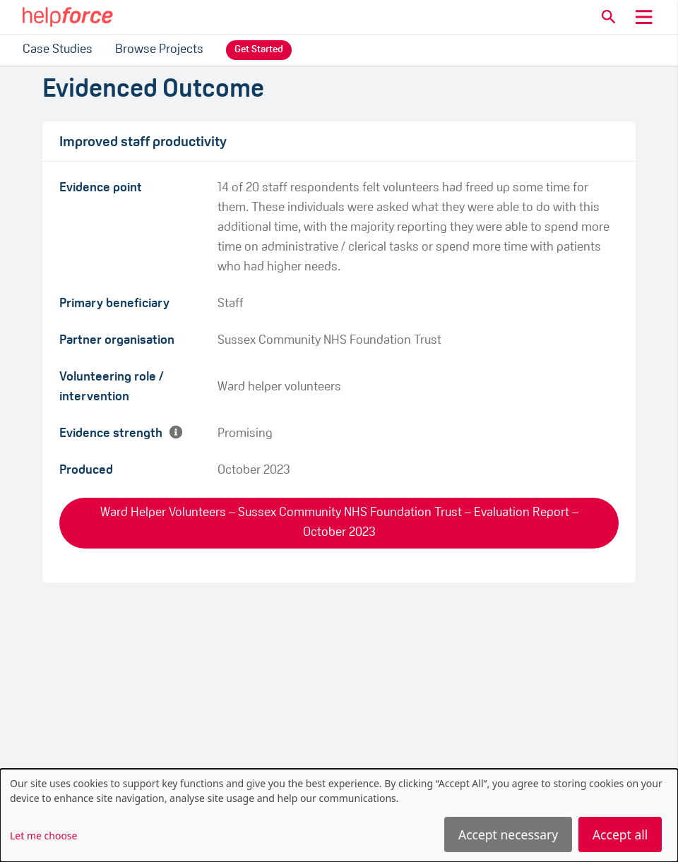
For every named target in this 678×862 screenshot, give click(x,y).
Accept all (620, 834)
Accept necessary (508, 834)
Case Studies (58, 49)
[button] (609, 17)
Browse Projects (159, 49)
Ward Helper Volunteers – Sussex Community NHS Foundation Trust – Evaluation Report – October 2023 (339, 522)
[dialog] (339, 815)
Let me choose (43, 835)
